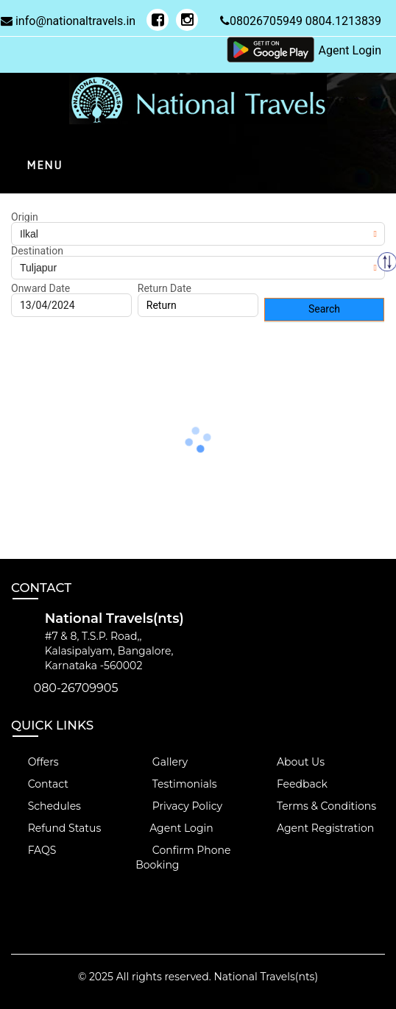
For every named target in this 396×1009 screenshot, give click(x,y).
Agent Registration (317, 828)
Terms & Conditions (318, 806)
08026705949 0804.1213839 (300, 21)
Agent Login (350, 50)
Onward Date (40, 288)
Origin (24, 217)
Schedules (46, 806)
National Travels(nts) (265, 976)
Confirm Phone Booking (182, 857)
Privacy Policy (178, 806)
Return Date (164, 288)
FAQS (33, 850)
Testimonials (175, 784)
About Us (292, 762)
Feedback (294, 784)
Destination (37, 251)
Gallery (161, 762)
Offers (35, 762)
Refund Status (56, 828)
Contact (39, 784)
